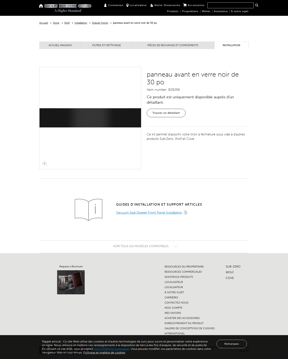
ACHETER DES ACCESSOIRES (182, 318)
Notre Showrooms (165, 5)
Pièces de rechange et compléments (172, 45)
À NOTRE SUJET (174, 292)
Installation (81, 22)
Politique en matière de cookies (104, 352)
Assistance (221, 11)
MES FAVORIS (173, 313)
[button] (257, 5)
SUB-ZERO (233, 266)
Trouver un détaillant (166, 112)
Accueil (43, 22)
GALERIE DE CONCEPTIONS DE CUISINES (190, 328)
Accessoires (193, 5)
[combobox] (230, 5)
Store (56, 22)
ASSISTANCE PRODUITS (179, 277)
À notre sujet (240, 11)
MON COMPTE (173, 307)
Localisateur (136, 5)
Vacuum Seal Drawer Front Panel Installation (149, 213)
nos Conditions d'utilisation (111, 349)
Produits (172, 11)
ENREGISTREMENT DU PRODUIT (184, 323)
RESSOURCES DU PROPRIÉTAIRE (184, 266)
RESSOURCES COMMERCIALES (183, 271)
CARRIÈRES (171, 297)
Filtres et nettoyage (106, 45)
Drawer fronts (100, 22)
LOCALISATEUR (174, 282)
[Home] (41, 6)
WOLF (230, 272)
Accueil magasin (60, 45)
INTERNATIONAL (175, 333)
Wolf (67, 22)
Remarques (231, 343)
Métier (206, 11)
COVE (230, 278)
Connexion (113, 5)
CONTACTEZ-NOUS (176, 302)
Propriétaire (190, 11)
